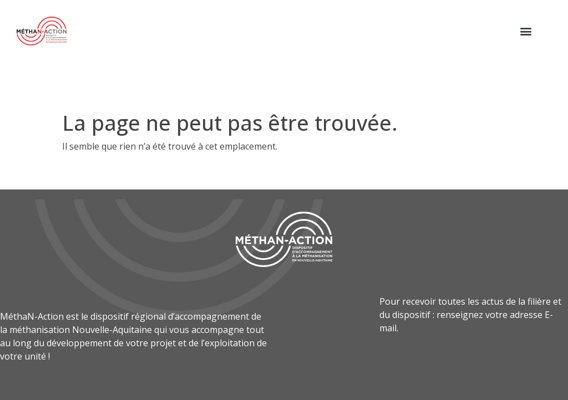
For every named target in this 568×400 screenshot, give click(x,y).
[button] (525, 31)
